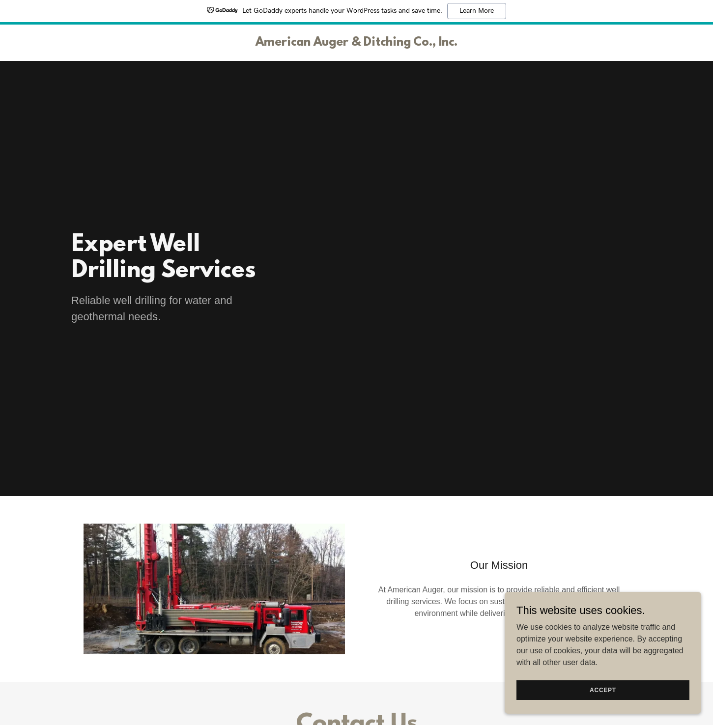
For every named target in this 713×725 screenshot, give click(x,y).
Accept (603, 689)
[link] (356, 43)
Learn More (476, 10)
